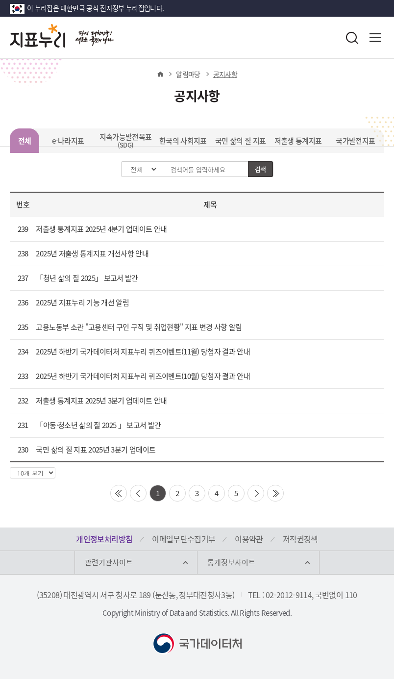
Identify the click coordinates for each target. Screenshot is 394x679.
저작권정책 (300, 539)
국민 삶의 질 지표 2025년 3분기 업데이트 (95, 449)
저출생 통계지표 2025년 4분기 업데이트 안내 (101, 229)
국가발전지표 (355, 140)
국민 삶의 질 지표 (240, 140)
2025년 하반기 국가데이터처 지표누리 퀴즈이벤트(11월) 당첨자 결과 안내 (143, 351)
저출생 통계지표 (298, 140)
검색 (260, 169)
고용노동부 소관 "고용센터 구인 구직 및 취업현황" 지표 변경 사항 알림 (139, 327)
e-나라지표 (68, 140)
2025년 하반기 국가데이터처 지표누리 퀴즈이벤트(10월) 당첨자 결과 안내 (143, 376)
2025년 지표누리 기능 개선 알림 (82, 302)
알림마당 (188, 74)
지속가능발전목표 (125, 140)
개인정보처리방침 (104, 539)
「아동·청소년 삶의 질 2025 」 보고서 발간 (98, 425)
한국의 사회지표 (183, 140)
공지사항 (225, 74)
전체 (24, 140)
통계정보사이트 (231, 562)
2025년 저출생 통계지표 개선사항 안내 (92, 253)
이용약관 (249, 539)
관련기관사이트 (109, 562)
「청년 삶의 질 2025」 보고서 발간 (87, 278)
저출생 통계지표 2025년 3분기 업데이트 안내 (101, 400)
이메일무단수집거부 (183, 539)
